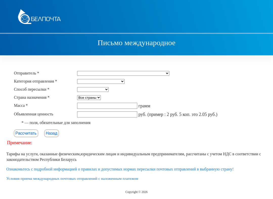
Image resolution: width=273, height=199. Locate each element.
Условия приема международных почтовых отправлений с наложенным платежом (72, 179)
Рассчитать (26, 133)
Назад (51, 133)
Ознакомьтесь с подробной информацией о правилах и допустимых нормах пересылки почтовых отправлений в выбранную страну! (120, 169)
